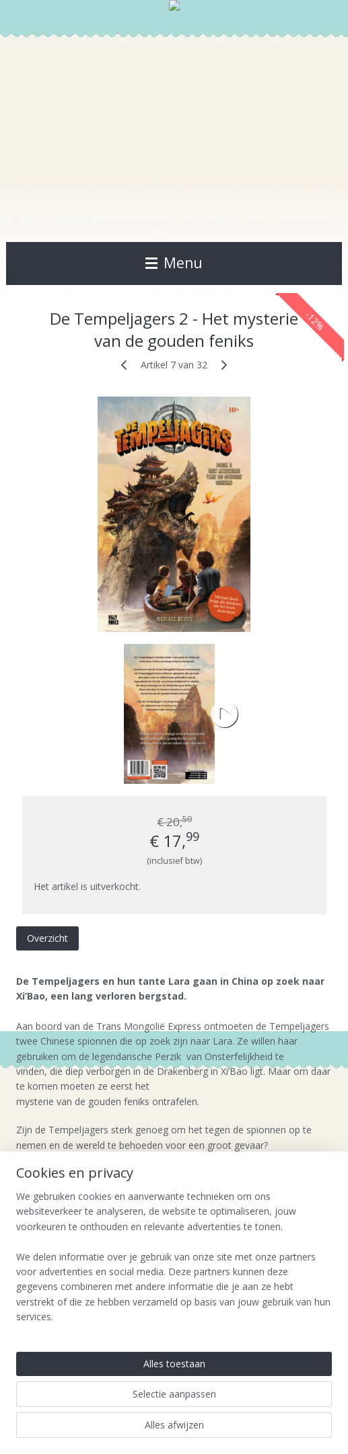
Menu (174, 262)
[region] (174, 1262)
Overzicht (47, 938)
